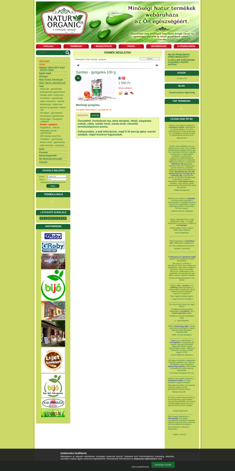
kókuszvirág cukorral (176, 366)
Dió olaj (191, 172)
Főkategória (80, 59)
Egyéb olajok (45, 73)
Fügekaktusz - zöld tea (50, 127)
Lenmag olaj (187, 174)
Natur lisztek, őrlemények (51, 80)
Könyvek (43, 162)
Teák (41, 86)
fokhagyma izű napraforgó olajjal (183, 257)
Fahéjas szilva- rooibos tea (51, 95)
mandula (185, 285)
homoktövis (185, 311)
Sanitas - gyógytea (48, 124)
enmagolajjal (182, 225)
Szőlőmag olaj (176, 176)
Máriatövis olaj (177, 164)
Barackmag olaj (181, 172)
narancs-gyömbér (179, 313)
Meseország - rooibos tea (51, 104)
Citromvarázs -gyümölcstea (52, 116)
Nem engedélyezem (140, 466)
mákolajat (191, 198)
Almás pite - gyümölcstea (51, 89)
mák (178, 285)
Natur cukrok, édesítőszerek (52, 83)
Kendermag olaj (175, 174)
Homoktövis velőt (186, 181)
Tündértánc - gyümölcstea (51, 139)
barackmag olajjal (182, 326)
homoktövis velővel (176, 127)
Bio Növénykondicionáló (50, 159)
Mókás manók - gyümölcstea (52, 142)
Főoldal (48, 46)
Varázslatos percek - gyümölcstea (49, 132)
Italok (41, 149)
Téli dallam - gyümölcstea (51, 113)
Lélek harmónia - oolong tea (52, 145)
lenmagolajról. (175, 342)
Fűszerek (43, 152)
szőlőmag (174, 287)
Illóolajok (43, 76)
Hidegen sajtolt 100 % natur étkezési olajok (52, 69)
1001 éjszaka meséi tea (50, 136)
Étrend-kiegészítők (48, 155)
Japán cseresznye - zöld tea (52, 101)
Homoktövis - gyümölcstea (51, 98)
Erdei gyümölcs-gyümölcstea (52, 92)
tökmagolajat (173, 418)
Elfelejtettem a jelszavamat (53, 182)
